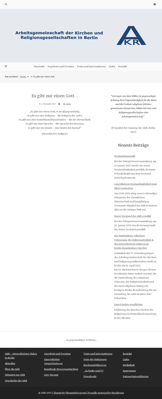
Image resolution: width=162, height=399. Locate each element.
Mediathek (129, 365)
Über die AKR (12, 369)
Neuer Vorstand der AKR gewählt (132, 216)
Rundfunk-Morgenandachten (61, 369)
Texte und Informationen (91, 66)
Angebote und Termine (61, 66)
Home (23, 76)
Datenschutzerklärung (136, 376)
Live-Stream (51, 374)
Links (112, 66)
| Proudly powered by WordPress (105, 392)
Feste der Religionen (95, 359)
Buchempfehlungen (95, 365)
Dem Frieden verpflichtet (128, 304)
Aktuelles (10, 363)
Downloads (90, 376)
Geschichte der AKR (16, 380)
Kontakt (122, 66)
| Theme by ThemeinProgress (69, 392)
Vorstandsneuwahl (124, 156)
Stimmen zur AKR (15, 374)
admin (68, 104)
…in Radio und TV (93, 370)
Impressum (129, 370)
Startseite (39, 66)
